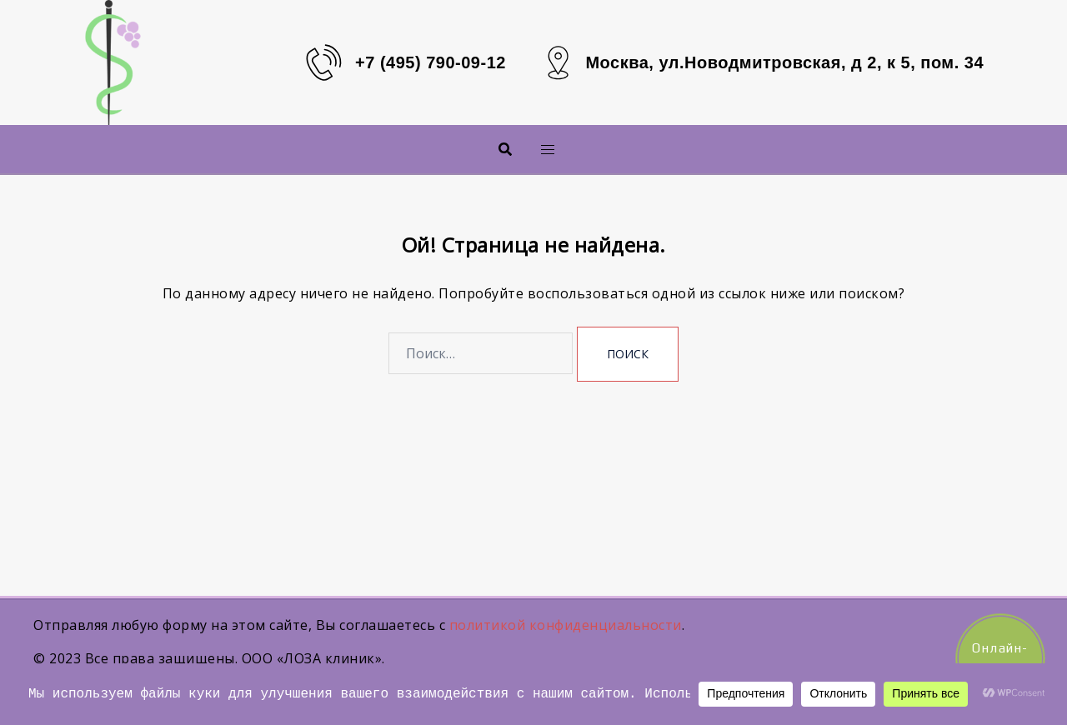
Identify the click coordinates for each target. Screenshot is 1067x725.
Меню (520, 149)
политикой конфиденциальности (565, 625)
